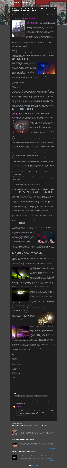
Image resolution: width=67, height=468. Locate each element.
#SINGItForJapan (15, 114)
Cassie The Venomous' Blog (20, 2)
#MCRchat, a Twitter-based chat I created (24, 162)
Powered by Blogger (33, 465)
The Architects (15, 231)
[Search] (56, 2)
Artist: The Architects (37, 395)
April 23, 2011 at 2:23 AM (20, 415)
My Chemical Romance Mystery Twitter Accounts (23, 439)
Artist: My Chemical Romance (20, 395)
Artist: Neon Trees (29, 395)
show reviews (45, 395)
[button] (54, 9)
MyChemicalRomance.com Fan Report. (33, 18)
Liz (16, 400)
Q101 (48, 31)
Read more (52, 448)
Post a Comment (16, 417)
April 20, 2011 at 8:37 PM (20, 403)
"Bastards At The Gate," (16, 236)
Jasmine (17, 406)
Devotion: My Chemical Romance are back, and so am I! (24, 451)
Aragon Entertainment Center (32, 23)
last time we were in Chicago (29, 40)
